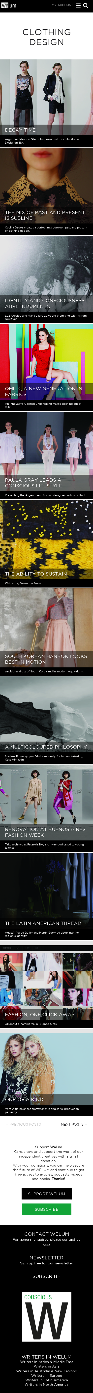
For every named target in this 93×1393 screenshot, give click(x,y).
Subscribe (47, 1209)
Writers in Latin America (46, 1380)
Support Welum (46, 1194)
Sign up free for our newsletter (46, 1263)
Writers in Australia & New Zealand (46, 1371)
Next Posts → (74, 1124)
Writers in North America (46, 1385)
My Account (62, 4)
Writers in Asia (47, 1366)
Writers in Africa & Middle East (46, 1362)
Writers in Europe (46, 1376)
